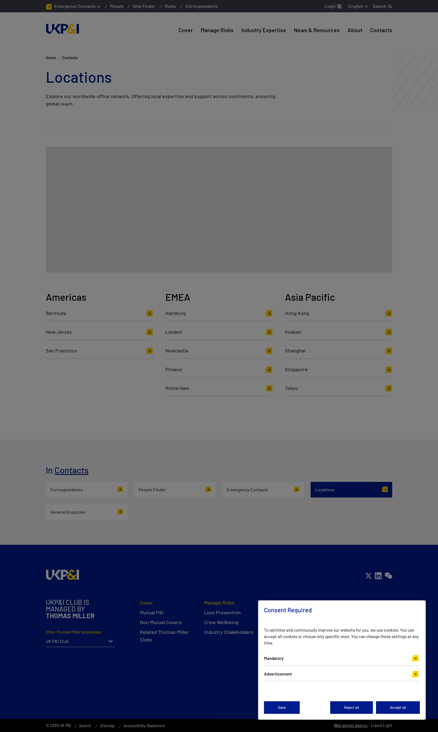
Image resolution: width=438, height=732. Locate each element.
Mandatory (274, 658)
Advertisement (278, 673)
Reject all (351, 707)
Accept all (398, 707)
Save (282, 707)
